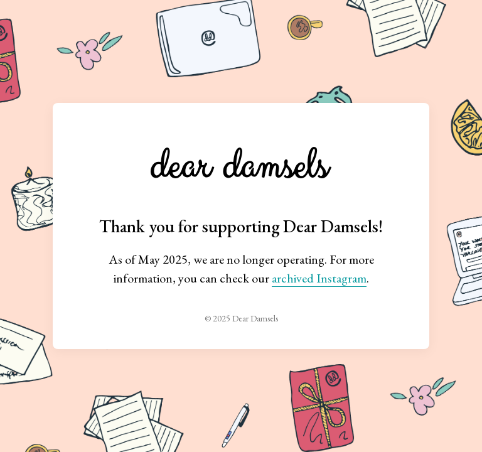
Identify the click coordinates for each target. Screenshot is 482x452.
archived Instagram (319, 278)
